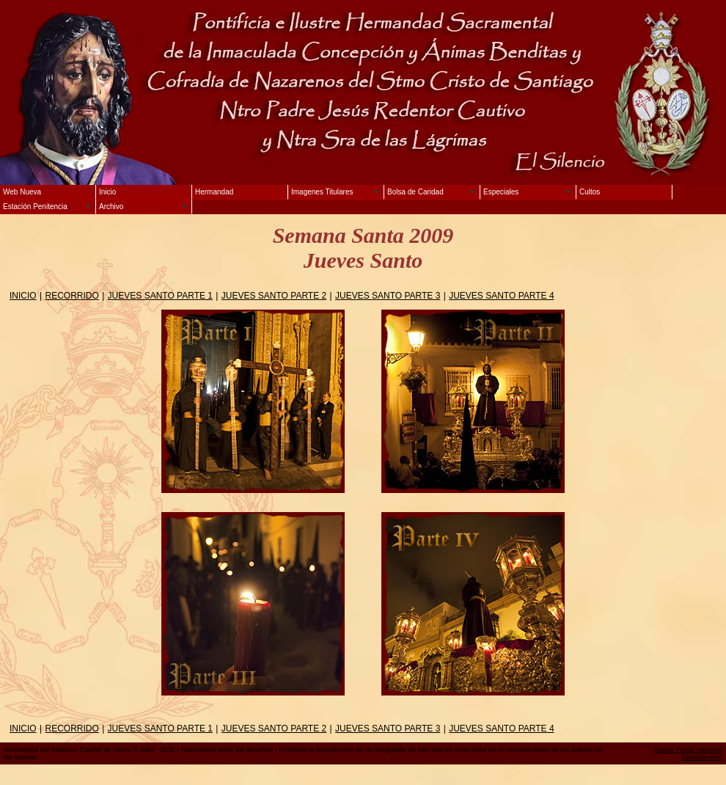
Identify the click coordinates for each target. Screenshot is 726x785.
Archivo (111, 206)
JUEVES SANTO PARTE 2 (273, 296)
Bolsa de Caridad (415, 192)
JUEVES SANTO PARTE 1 (160, 296)
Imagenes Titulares (322, 192)
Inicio (107, 192)
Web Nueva (22, 192)
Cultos (589, 192)
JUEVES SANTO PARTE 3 (387, 296)
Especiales (500, 192)
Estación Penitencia (35, 206)
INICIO (23, 296)
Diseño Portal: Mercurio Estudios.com (687, 753)
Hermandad (214, 192)
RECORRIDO (71, 296)
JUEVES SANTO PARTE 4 (501, 296)
